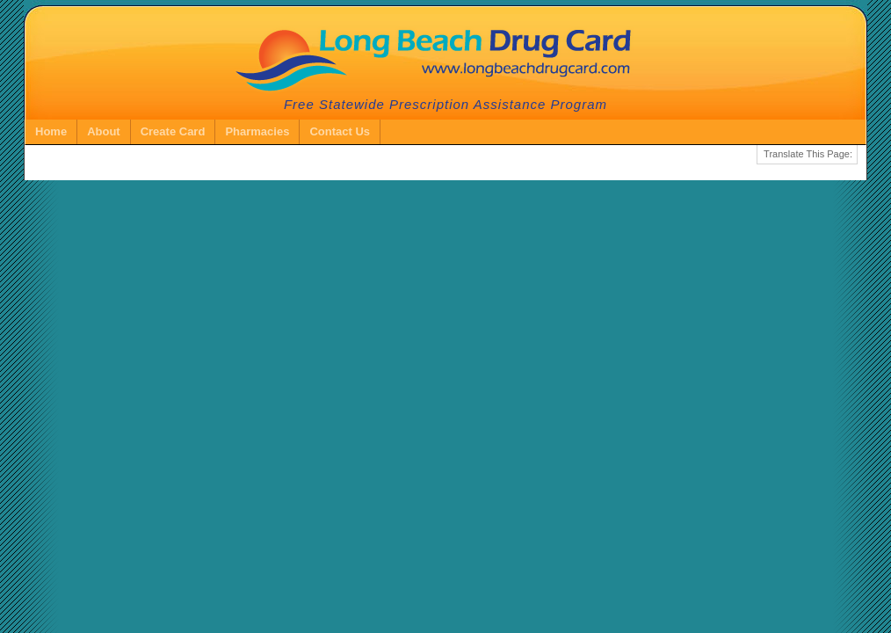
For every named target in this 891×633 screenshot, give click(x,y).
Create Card (173, 131)
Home (51, 131)
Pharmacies (257, 131)
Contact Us (339, 131)
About (103, 131)
